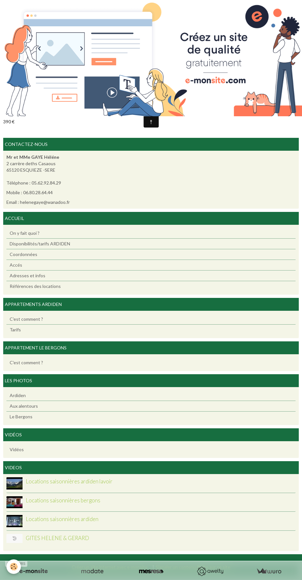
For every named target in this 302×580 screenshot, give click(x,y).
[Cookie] (13, 566)
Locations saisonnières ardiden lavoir (69, 481)
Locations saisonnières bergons (63, 500)
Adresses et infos (27, 275)
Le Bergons (21, 416)
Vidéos (17, 449)
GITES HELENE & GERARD (57, 538)
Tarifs (15, 329)
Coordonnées (23, 254)
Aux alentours (24, 406)
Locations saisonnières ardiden (62, 519)
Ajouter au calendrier (30, 111)
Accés (16, 265)
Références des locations (35, 286)
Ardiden (18, 395)
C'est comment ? (26, 319)
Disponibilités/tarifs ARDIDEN (40, 243)
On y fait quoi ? (25, 233)
